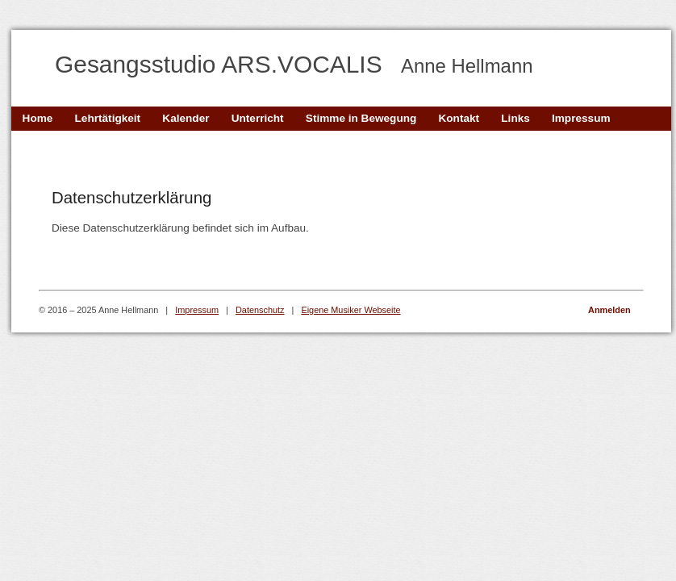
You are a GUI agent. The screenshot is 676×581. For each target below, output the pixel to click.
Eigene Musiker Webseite (350, 310)
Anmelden (609, 310)
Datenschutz (260, 310)
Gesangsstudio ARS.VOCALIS (294, 64)
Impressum (197, 310)
